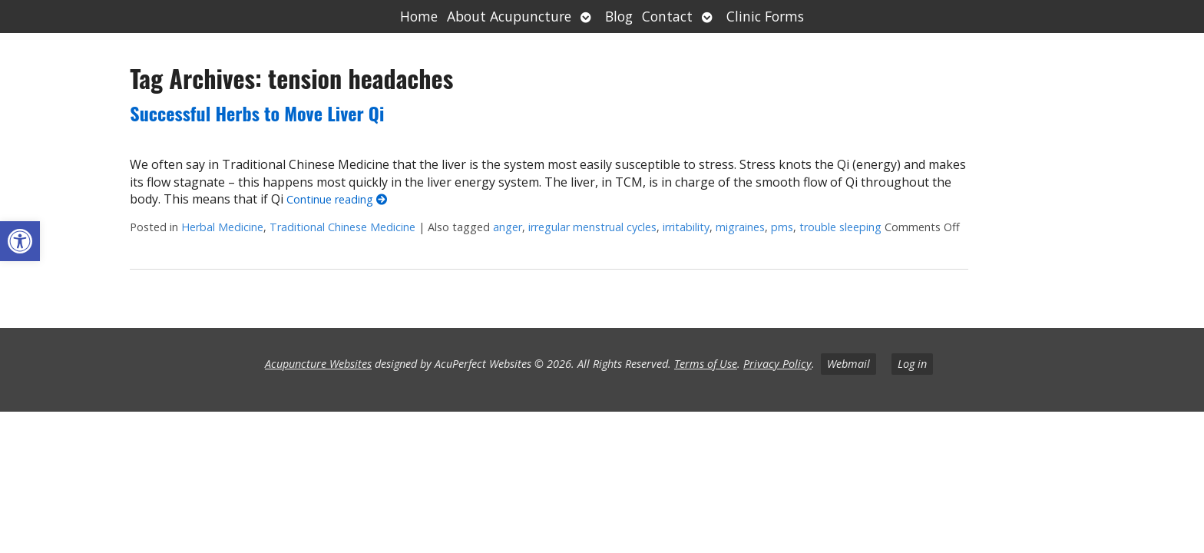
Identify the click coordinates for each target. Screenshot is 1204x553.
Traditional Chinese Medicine (342, 227)
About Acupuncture (509, 16)
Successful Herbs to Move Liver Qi (257, 113)
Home (419, 16)
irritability (686, 227)
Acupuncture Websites (318, 363)
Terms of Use (705, 363)
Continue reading (336, 199)
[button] (20, 241)
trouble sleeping (840, 227)
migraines (740, 227)
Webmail (848, 363)
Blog (619, 16)
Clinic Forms (765, 16)
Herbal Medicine (222, 227)
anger (507, 227)
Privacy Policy (777, 363)
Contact (667, 16)
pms (782, 227)
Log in (912, 363)
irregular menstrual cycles (592, 227)
